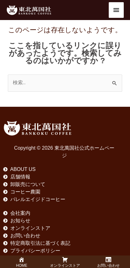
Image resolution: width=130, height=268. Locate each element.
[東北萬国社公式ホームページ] (29, 10)
